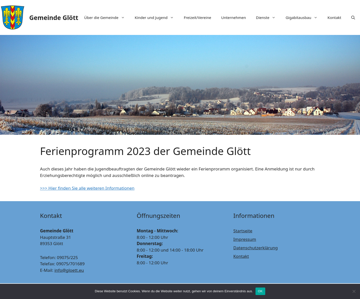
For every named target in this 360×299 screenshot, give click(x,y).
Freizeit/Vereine (197, 17)
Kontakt (334, 17)
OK (260, 291)
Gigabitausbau (304, 17)
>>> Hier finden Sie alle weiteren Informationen (87, 188)
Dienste (268, 17)
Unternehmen (233, 17)
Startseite (242, 231)
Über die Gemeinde (107, 17)
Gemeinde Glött (53, 17)
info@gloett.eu (69, 270)
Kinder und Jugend (157, 17)
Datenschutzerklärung (255, 248)
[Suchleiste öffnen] (353, 17)
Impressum (244, 239)
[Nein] (353, 291)
